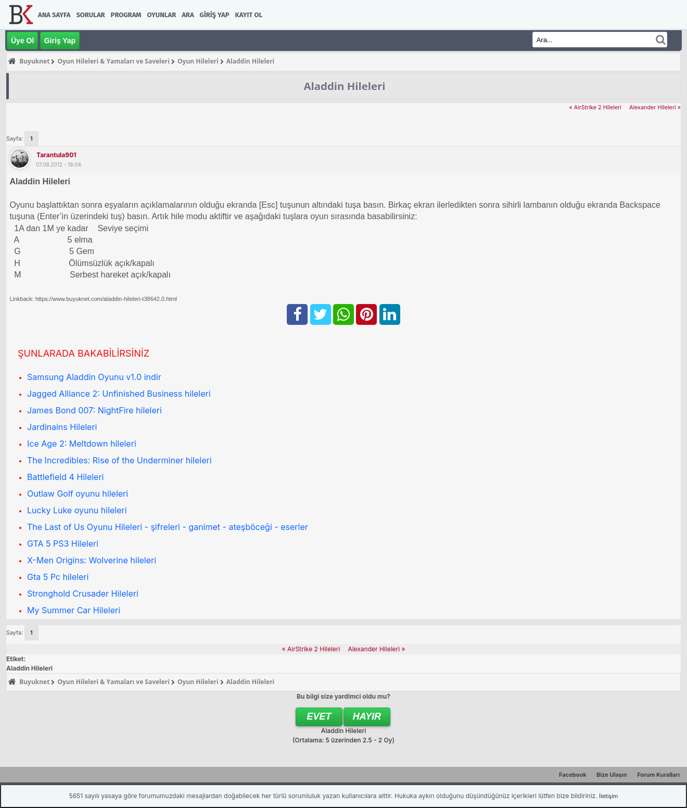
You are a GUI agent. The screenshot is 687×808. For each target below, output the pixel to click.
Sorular (90, 15)
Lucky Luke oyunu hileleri (77, 510)
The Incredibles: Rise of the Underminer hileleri (119, 460)
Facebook (573, 774)
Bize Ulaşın (611, 774)
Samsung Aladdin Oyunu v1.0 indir (94, 377)
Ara (188, 15)
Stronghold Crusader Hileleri (82, 593)
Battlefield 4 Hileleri (65, 477)
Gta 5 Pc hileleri (57, 577)
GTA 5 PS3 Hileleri (62, 543)
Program (126, 15)
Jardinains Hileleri (62, 427)
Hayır (367, 716)
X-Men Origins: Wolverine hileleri (91, 560)
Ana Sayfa (54, 15)
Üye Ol (22, 40)
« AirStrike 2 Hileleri (595, 107)
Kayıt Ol (248, 15)
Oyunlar (161, 15)
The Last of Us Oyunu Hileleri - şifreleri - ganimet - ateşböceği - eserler (167, 527)
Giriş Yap (215, 15)
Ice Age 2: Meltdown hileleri (81, 443)
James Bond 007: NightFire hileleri (94, 410)
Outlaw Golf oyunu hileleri (77, 493)
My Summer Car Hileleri (73, 610)
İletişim (608, 796)
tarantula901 (56, 155)
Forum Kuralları (658, 774)
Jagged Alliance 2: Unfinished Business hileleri (119, 393)
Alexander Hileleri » (655, 107)
